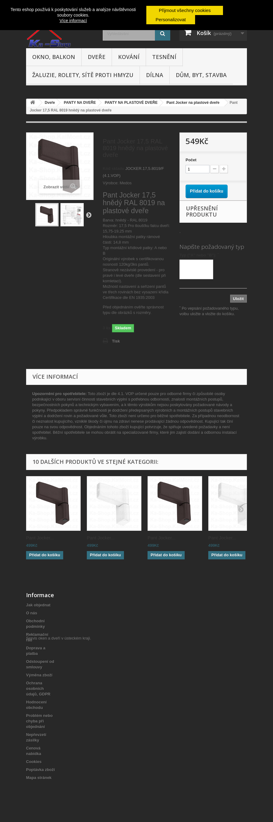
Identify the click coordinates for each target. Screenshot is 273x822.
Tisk (116, 341)
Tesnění (164, 57)
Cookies (34, 761)
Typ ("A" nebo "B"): (199, 254)
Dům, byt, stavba (201, 75)
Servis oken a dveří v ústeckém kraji (58, 788)
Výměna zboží (39, 675)
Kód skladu (113, 168)
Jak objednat (38, 605)
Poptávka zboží (40, 769)
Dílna (154, 75)
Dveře (97, 57)
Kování (129, 57)
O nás (31, 613)
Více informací (73, 20)
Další (89, 215)
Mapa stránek (39, 777)
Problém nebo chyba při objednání (39, 721)
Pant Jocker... (40, 537)
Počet (191, 160)
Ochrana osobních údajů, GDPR (38, 688)
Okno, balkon (53, 57)
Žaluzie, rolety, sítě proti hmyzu (82, 75)
